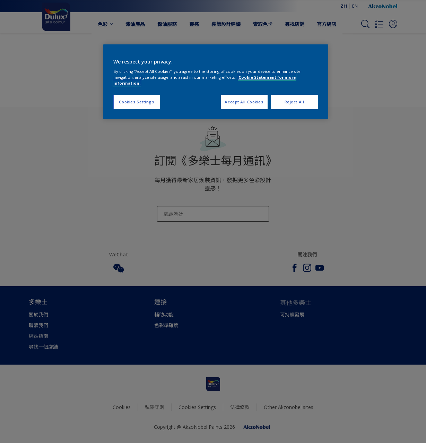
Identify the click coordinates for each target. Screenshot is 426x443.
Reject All (294, 101)
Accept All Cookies (244, 101)
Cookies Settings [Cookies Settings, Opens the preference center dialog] (136, 101)
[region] (215, 82)
